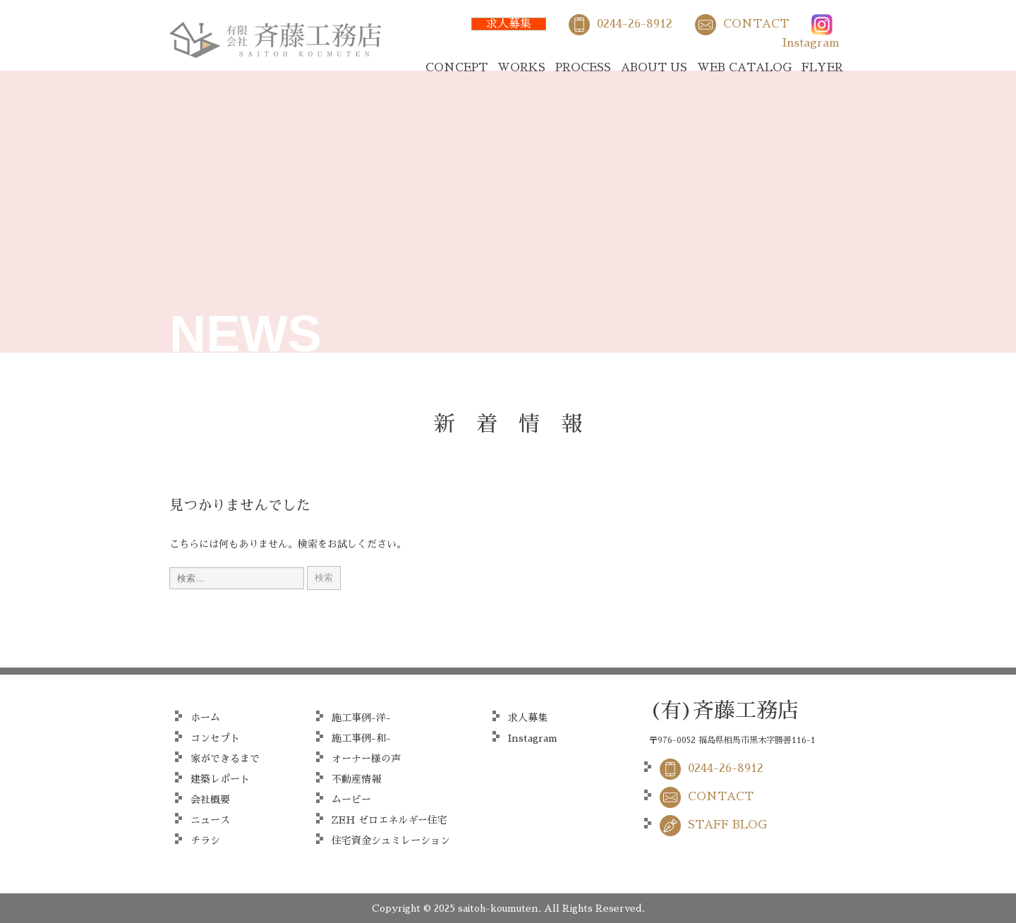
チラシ (205, 840)
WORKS (521, 67)
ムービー (351, 799)
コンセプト (215, 738)
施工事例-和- (361, 738)
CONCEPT (456, 67)
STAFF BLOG (727, 825)
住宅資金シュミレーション (391, 840)
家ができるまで (225, 759)
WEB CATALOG (744, 67)
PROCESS (583, 67)
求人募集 (508, 24)
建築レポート (220, 779)
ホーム (205, 718)
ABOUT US (654, 67)
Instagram (811, 43)
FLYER (822, 67)
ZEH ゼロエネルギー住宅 (389, 820)
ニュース (210, 820)
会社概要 (210, 799)
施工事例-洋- (361, 718)
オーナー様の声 (366, 759)
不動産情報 (356, 779)
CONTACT (756, 24)
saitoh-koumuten (498, 908)
